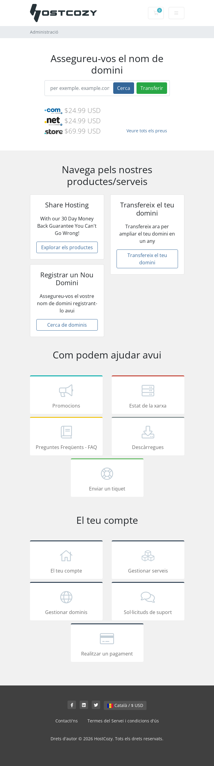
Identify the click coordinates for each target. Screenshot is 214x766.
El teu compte (66, 560)
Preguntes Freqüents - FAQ (66, 437)
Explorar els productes (67, 247)
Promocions (66, 395)
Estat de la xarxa (148, 395)
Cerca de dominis (67, 325)
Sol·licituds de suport (148, 602)
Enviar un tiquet (107, 478)
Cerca (123, 88)
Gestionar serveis (148, 560)
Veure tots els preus (147, 131)
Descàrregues (148, 437)
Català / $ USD (125, 705)
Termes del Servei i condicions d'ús (123, 721)
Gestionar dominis (66, 602)
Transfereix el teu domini (147, 259)
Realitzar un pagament (107, 643)
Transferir (151, 88)
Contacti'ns (66, 721)
